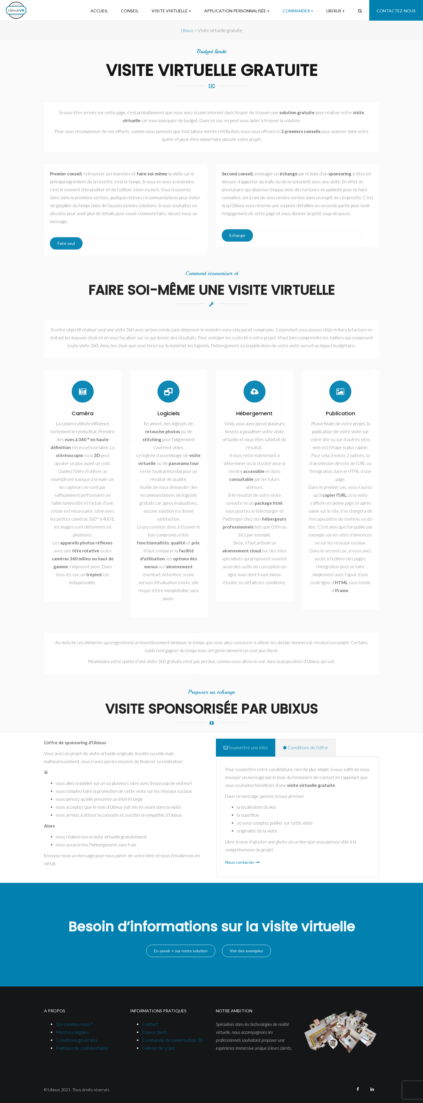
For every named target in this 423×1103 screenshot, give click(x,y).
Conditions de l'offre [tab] (305, 747)
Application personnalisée (235, 10)
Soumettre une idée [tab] (246, 747)
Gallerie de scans (158, 1048)
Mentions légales (72, 1032)
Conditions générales (77, 1040)
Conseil (130, 10)
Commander (296, 10)
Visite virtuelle (170, 10)
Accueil (99, 10)
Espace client (154, 1032)
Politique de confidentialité (82, 1048)
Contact (150, 1024)
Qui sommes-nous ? (74, 1024)
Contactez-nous (396, 10)
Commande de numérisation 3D (172, 1040)
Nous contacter (239, 862)
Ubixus (333, 10)
